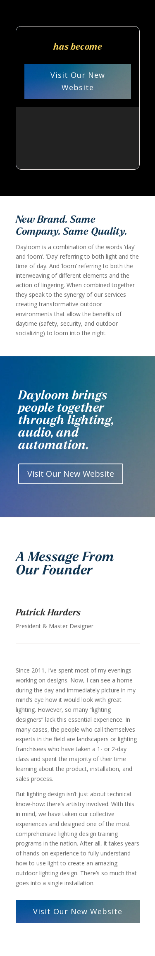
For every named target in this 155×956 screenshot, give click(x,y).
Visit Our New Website (77, 81)
